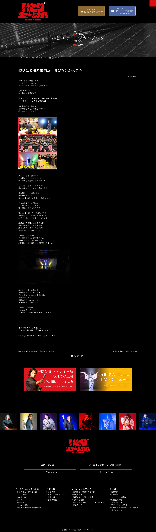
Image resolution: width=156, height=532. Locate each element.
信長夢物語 (52, 499)
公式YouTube (106, 472)
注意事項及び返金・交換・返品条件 (125, 507)
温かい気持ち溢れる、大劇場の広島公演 (36, 351)
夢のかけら (77, 505)
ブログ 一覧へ (78, 356)
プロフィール (22, 494)
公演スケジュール (50, 464)
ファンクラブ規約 (118, 497)
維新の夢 (51, 492)
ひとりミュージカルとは (27, 492)
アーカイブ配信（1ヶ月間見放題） (106, 464)
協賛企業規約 (116, 499)
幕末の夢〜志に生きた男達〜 (85, 492)
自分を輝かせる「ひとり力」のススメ (88, 502)
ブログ (19, 499)
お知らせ (20, 502)
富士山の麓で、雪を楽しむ (125, 351)
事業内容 (115, 492)
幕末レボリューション (57, 494)
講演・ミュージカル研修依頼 (29, 507)
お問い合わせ (116, 502)
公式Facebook (49, 472)
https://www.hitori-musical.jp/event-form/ (37, 335)
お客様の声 (21, 497)
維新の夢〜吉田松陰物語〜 (84, 497)
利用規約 (115, 494)
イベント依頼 (22, 505)
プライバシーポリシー (120, 505)
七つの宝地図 (78, 499)
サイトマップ (116, 510)
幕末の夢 (51, 497)
